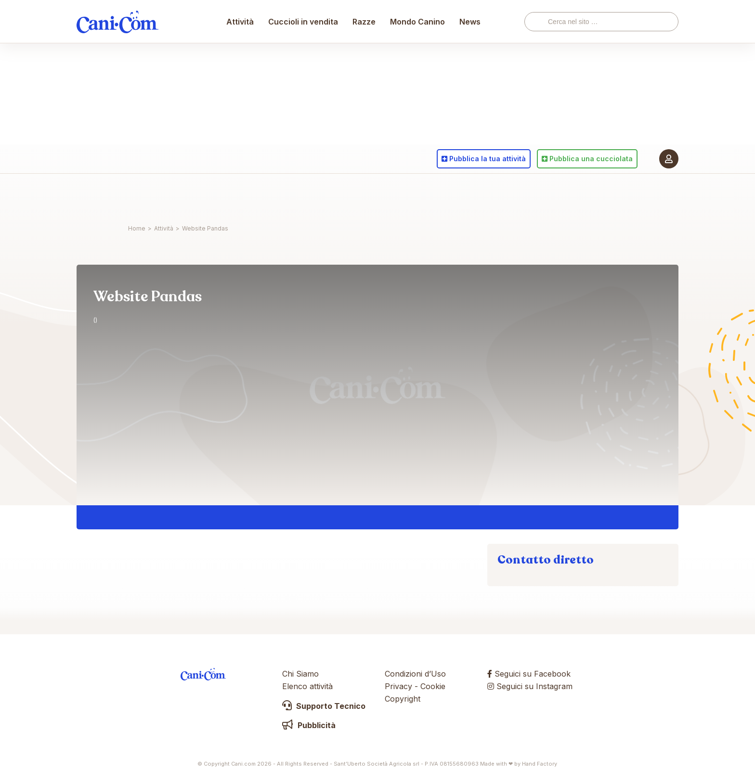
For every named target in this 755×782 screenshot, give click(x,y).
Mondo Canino (418, 195)
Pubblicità (309, 725)
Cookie (432, 686)
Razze (364, 195)
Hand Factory (539, 763)
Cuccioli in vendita (303, 195)
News (470, 195)
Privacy (398, 686)
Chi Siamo (300, 674)
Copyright (402, 699)
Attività (240, 195)
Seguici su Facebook (529, 674)
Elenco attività (307, 686)
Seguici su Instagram (530, 686)
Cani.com (117, 195)
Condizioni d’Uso (415, 674)
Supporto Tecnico (323, 706)
